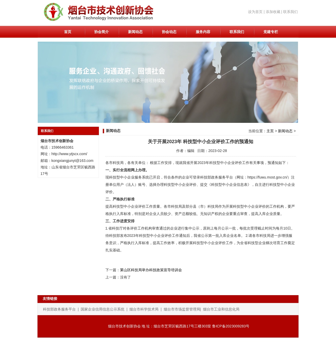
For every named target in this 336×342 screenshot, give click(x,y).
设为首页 (255, 12)
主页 (270, 131)
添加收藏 (273, 12)
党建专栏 (270, 32)
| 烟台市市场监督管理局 (180, 309)
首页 (67, 32)
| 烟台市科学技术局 (143, 309)
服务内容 (203, 32)
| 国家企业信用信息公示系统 (102, 309)
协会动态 (169, 32)
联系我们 (290, 12)
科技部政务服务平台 (60, 309)
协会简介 (101, 32)
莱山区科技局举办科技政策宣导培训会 (151, 270)
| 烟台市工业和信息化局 (219, 309)
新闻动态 (135, 32)
